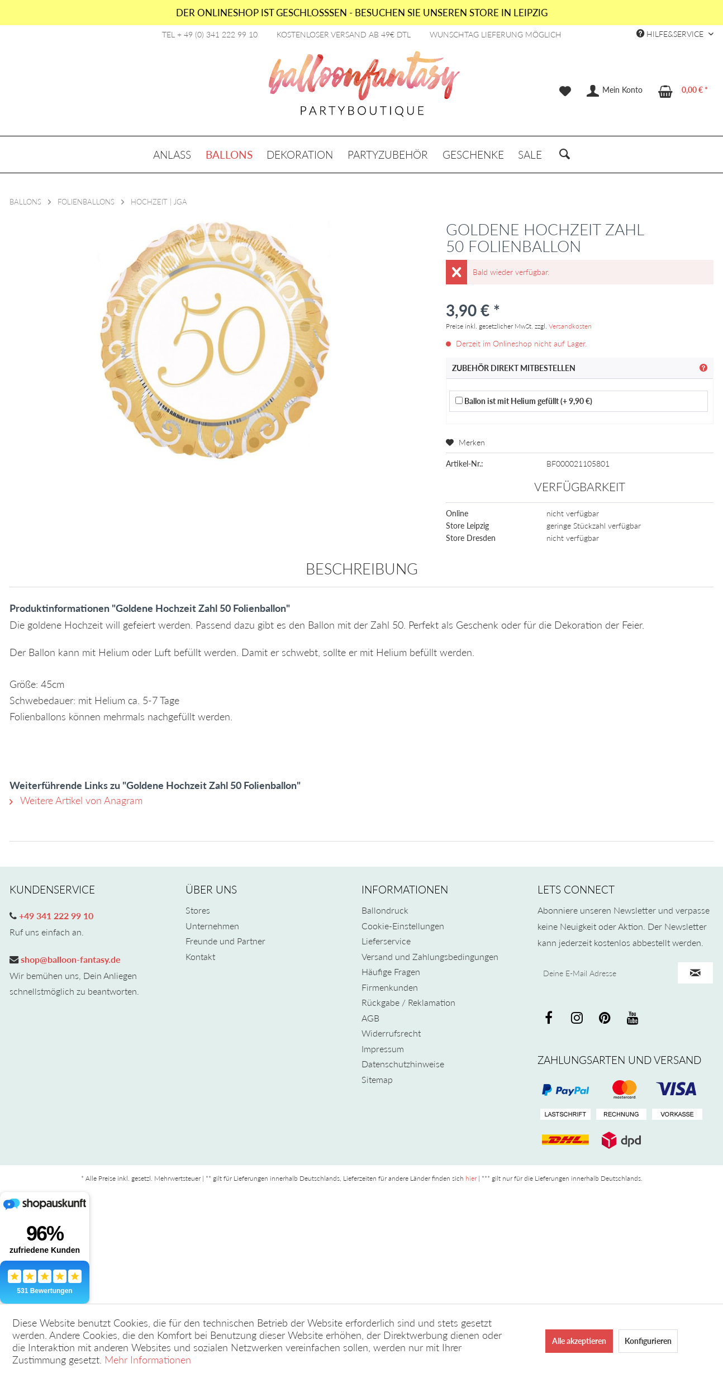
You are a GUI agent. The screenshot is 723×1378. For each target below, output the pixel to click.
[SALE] (530, 154)
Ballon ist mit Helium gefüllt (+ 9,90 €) (523, 401)
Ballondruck (385, 910)
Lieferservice (386, 940)
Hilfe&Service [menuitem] (671, 34)
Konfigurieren (648, 1341)
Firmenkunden (390, 987)
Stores (197, 910)
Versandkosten (570, 326)
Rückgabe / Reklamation (408, 1002)
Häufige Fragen (391, 971)
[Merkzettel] (565, 91)
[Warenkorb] (684, 91)
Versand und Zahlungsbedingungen (430, 956)
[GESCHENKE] (473, 154)
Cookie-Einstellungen (403, 925)
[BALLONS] (229, 154)
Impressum (383, 1048)
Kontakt (200, 956)
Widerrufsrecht (391, 1033)
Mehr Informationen (147, 1359)
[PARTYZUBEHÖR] (387, 154)
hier (471, 1178)
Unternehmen (212, 925)
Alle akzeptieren (579, 1341)
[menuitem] (565, 91)
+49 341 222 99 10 (55, 915)
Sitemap (377, 1079)
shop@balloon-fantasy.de (69, 959)
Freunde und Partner (225, 940)
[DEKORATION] (300, 154)
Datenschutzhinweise (403, 1063)
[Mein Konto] (615, 91)
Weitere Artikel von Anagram (75, 800)
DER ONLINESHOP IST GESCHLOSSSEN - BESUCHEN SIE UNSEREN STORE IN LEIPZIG (362, 12)
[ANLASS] (172, 154)
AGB (370, 1018)
